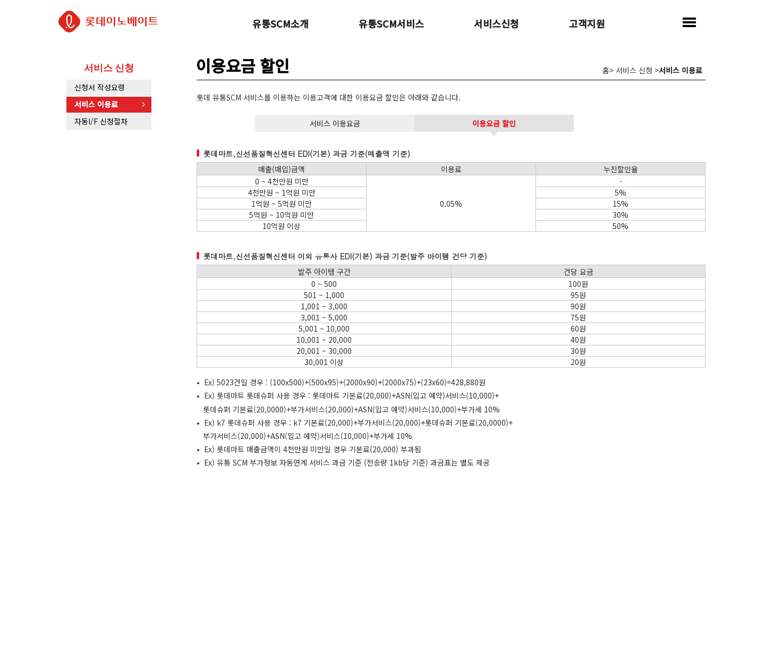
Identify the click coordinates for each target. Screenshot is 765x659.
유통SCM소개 (280, 24)
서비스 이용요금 (335, 123)
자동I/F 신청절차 (101, 121)
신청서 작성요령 (99, 87)
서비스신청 (496, 24)
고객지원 (587, 24)
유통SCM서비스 (391, 24)
